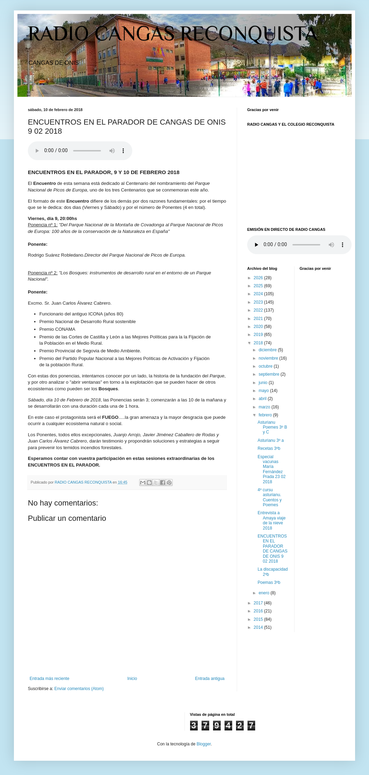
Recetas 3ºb (269, 448)
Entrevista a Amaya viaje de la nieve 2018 (271, 520)
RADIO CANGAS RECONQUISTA (173, 33)
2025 (259, 285)
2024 (259, 293)
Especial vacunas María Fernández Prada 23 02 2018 (271, 469)
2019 (259, 334)
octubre (266, 366)
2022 (259, 310)
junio (264, 382)
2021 (259, 318)
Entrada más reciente (49, 678)
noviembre (269, 358)
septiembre (270, 374)
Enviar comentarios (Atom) (79, 688)
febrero (266, 415)
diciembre (268, 349)
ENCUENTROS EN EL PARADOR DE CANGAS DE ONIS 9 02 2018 (273, 549)
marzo (265, 407)
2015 (259, 619)
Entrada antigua (210, 678)
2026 (259, 277)
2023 (259, 302)
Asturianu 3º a (271, 440)
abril (263, 398)
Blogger (204, 744)
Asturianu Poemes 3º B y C (272, 427)
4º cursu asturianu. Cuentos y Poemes (270, 497)
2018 (259, 342)
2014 (259, 627)
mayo (264, 390)
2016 (259, 611)
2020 (259, 326)
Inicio (132, 678)
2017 (259, 603)
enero (264, 592)
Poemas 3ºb (269, 582)
